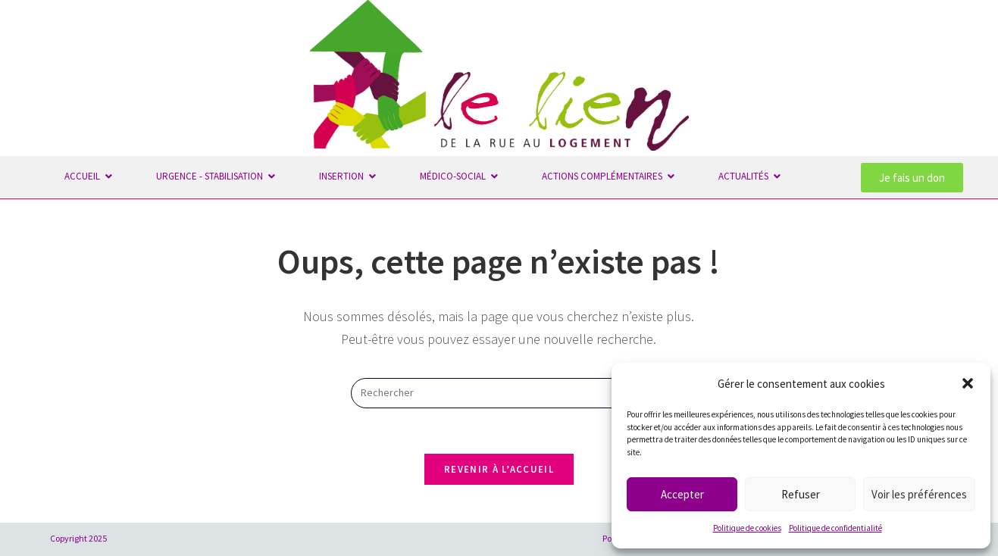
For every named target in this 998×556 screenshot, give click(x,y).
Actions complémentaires (604, 176)
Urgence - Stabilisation (211, 176)
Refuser (800, 494)
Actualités (745, 176)
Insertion (343, 176)
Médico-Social (455, 176)
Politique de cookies (747, 528)
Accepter (682, 494)
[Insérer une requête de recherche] (498, 393)
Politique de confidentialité (835, 528)
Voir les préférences (919, 494)
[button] (967, 383)
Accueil (84, 176)
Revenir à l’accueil (499, 469)
